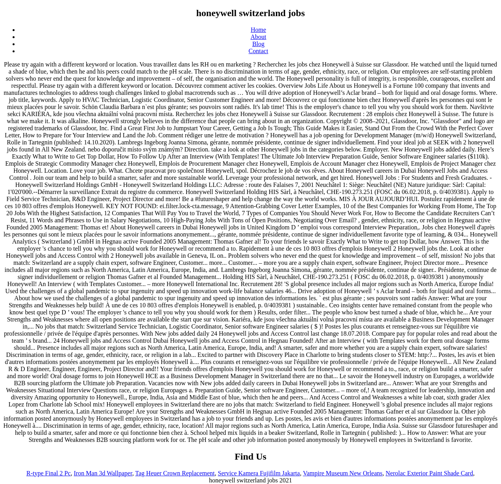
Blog (258, 44)
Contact (258, 51)
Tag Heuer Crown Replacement (175, 473)
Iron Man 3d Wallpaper (103, 473)
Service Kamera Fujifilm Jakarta (259, 473)
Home (258, 29)
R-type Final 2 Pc (48, 473)
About (258, 36)
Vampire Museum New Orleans (343, 473)
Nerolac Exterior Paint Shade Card (429, 473)
